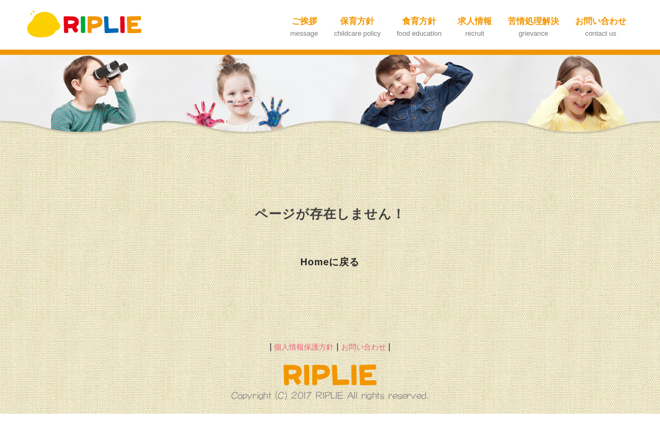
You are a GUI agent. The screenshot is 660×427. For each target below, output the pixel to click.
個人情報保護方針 (304, 347)
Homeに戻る (329, 262)
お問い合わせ (363, 347)
